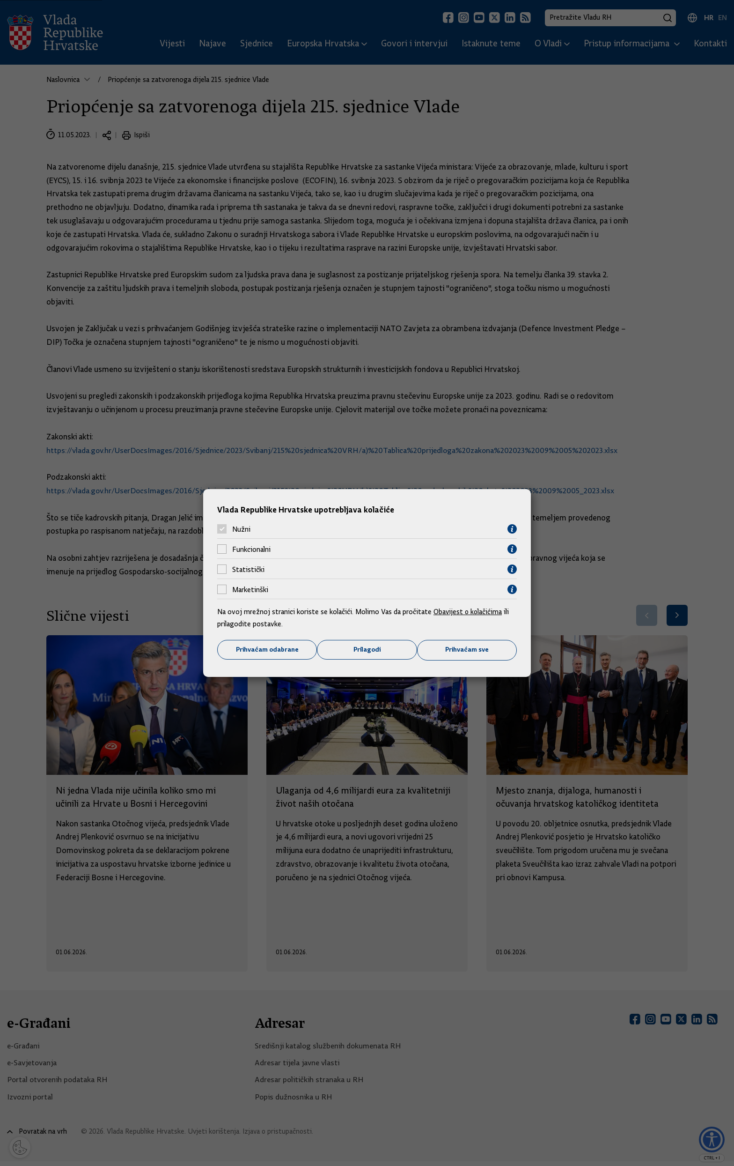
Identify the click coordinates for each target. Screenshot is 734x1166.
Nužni (241, 529)
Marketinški (250, 589)
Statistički (248, 569)
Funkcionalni (251, 549)
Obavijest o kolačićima (468, 612)
